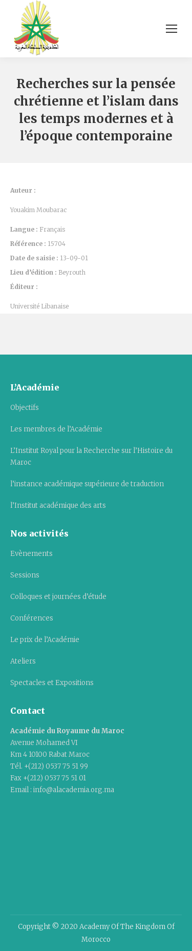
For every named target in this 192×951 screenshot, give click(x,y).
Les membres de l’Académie (56, 429)
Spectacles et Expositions (52, 682)
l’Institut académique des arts (58, 505)
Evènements (31, 553)
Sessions (24, 575)
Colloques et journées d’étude (58, 596)
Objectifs (24, 407)
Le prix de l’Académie (44, 639)
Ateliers (23, 661)
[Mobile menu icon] (171, 28)
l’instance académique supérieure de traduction (87, 484)
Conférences (31, 618)
